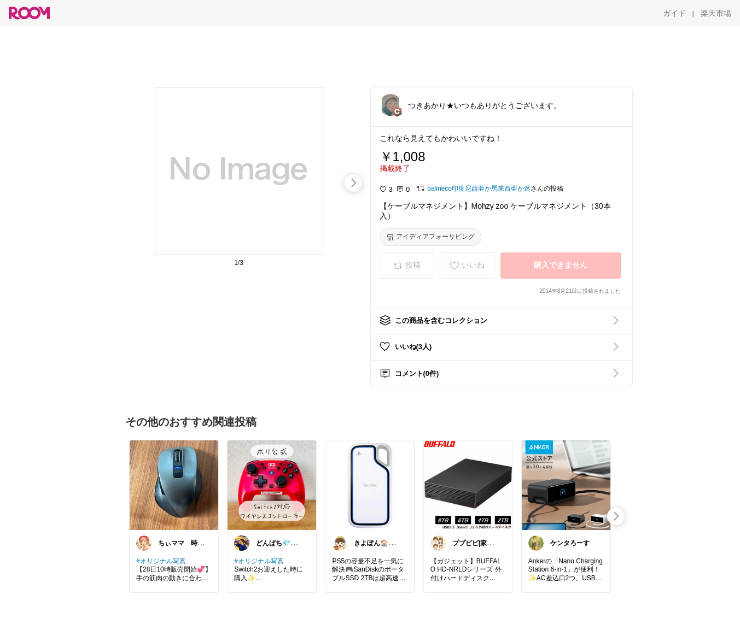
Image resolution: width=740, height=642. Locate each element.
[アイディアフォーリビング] (430, 237)
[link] (174, 484)
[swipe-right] (353, 183)
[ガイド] (674, 13)
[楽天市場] (716, 13)
